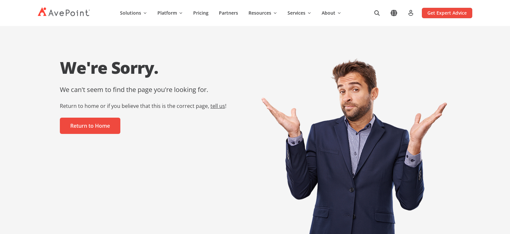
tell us (217, 106)
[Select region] (394, 13)
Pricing (200, 13)
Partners (228, 13)
